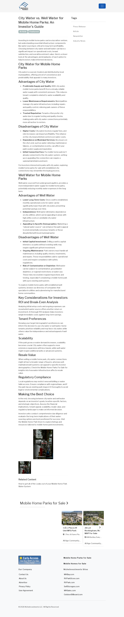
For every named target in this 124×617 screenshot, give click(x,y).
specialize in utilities (26, 290)
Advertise (23, 582)
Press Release (79, 26)
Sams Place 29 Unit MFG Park (70, 529)
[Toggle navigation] (102, 6)
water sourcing (28, 46)
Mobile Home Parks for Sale (44, 503)
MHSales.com (70, 590)
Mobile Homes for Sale (75, 564)
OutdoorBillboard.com (73, 594)
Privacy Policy (24, 586)
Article (76, 31)
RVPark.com (69, 582)
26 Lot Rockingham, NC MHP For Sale (92, 531)
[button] (43, 444)
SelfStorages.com (71, 586)
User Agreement (26, 590)
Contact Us (23, 574)
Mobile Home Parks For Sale (53, 367)
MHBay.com (69, 574)
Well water (22, 183)
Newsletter (78, 36)
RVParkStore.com (71, 578)
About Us (23, 578)
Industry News (79, 41)
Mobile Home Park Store (32, 422)
